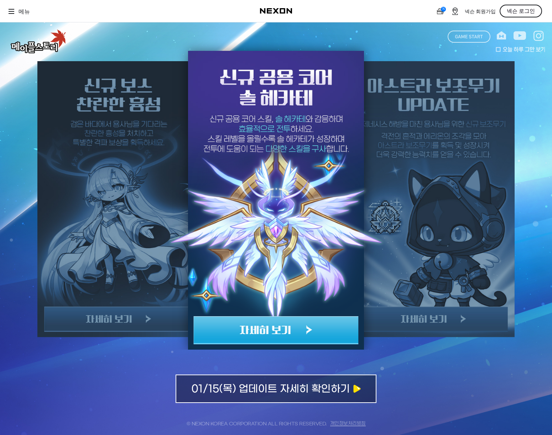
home (501, 36)
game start (469, 37)
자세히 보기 (276, 330)
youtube (520, 36)
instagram (538, 36)
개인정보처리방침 (348, 423)
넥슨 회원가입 (480, 11)
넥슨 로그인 (521, 11)
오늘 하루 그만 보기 (520, 49)
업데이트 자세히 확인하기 (276, 389)
